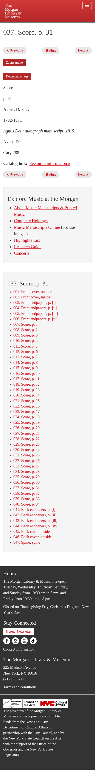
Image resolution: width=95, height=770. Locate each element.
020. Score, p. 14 (26, 395)
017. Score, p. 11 (26, 379)
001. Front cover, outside (32, 292)
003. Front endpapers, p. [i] (34, 302)
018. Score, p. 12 (26, 384)
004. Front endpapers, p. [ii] (35, 308)
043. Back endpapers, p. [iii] (35, 521)
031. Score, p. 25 (26, 455)
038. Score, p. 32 (26, 493)
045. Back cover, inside (31, 531)
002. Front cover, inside (31, 297)
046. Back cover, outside (32, 537)
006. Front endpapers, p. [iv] (35, 319)
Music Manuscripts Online (37, 227)
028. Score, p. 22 (26, 439)
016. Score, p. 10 (26, 373)
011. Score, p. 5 (25, 346)
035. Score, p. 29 (26, 477)
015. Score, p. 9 (25, 368)
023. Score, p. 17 (26, 411)
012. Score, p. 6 (25, 352)
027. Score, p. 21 (26, 433)
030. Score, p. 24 (26, 450)
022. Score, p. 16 (26, 406)
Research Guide (27, 246)
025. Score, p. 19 (26, 422)
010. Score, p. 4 (25, 340)
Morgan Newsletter (18, 631)
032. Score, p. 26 (26, 461)
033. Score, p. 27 (26, 466)
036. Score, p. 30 (26, 482)
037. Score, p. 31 (26, 488)
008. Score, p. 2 (25, 330)
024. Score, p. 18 (26, 417)
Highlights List (27, 240)
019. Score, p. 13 (26, 390)
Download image (17, 76)
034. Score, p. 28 (26, 471)
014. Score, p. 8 (25, 362)
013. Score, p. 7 (25, 357)
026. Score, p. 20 (26, 428)
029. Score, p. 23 (26, 444)
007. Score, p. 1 (25, 324)
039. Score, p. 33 (26, 499)
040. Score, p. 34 (26, 504)
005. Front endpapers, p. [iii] (35, 313)
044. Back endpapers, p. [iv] (35, 526)
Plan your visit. (11, 25)
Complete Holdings (31, 220)
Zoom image (14, 62)
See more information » (50, 163)
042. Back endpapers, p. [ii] (34, 515)
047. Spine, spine (26, 542)
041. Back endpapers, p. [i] (34, 509)
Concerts (21, 253)
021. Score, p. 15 (26, 401)
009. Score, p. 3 (25, 335)
